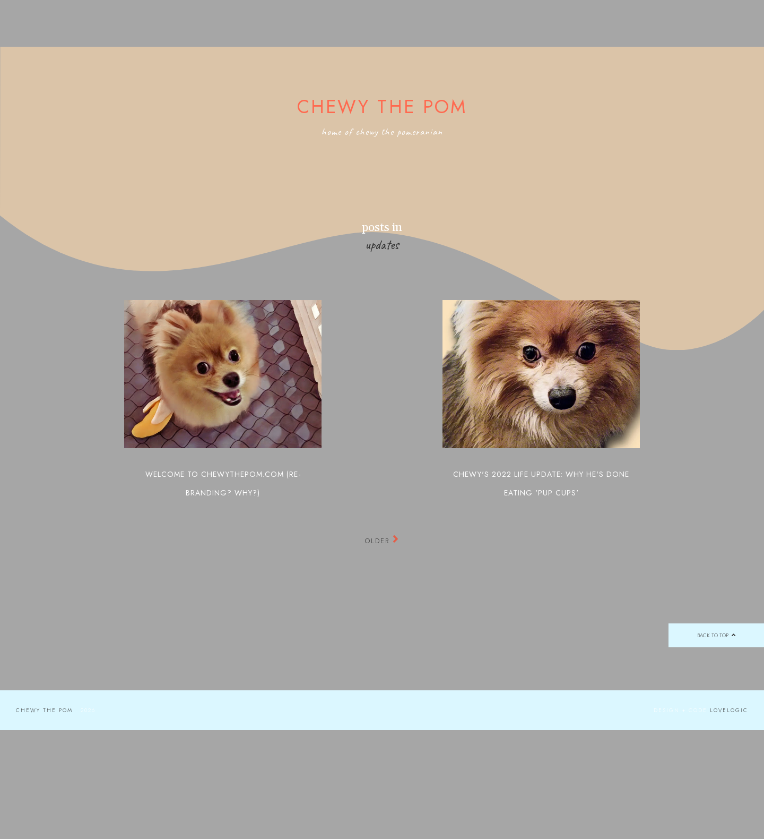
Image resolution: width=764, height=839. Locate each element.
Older (382, 541)
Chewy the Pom (382, 106)
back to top (716, 635)
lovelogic (729, 710)
